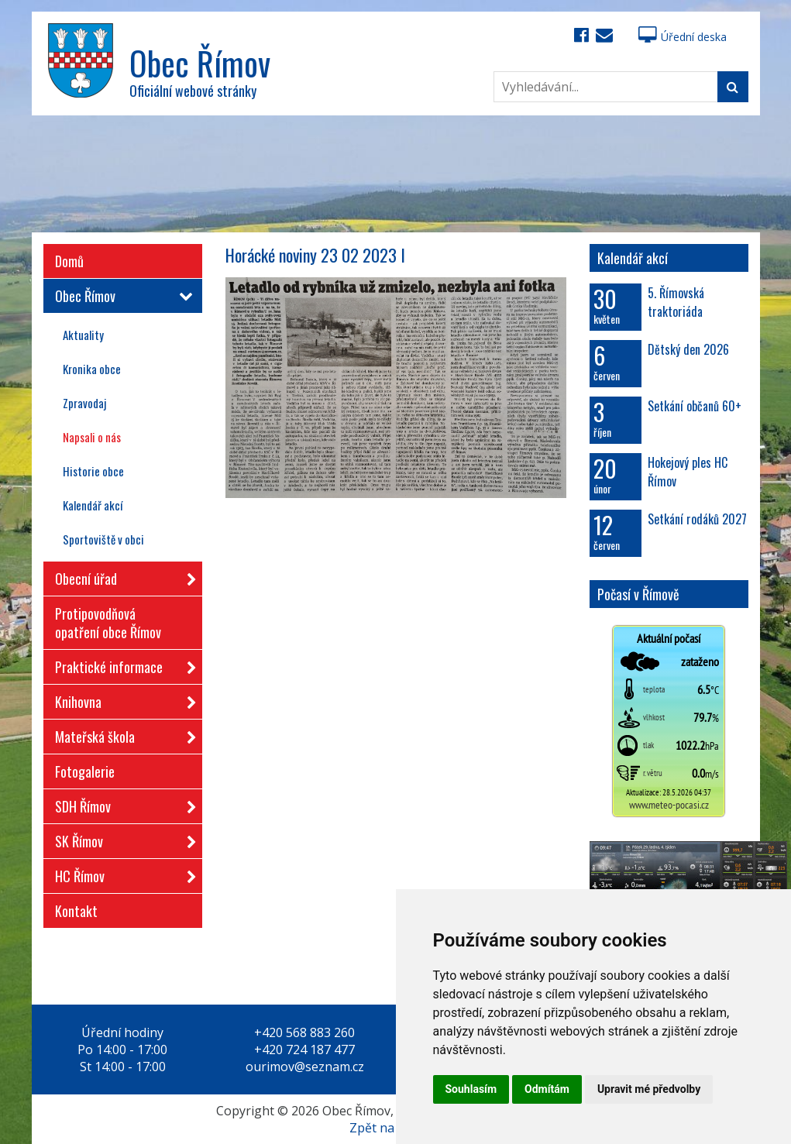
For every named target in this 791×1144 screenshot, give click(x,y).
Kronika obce (92, 368)
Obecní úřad (121, 576)
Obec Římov (121, 296)
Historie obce (93, 470)
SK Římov (121, 838)
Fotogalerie (85, 771)
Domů (69, 261)
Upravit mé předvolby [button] (648, 1089)
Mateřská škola (121, 734)
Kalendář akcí (92, 505)
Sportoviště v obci (103, 539)
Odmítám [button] (546, 1089)
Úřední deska (682, 36)
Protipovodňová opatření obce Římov (108, 622)
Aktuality (83, 334)
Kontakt (76, 911)
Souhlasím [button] (471, 1089)
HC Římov (121, 873)
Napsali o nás (92, 436)
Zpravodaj (84, 402)
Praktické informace (121, 664)
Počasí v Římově (638, 594)
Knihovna (121, 699)
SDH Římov (121, 803)
